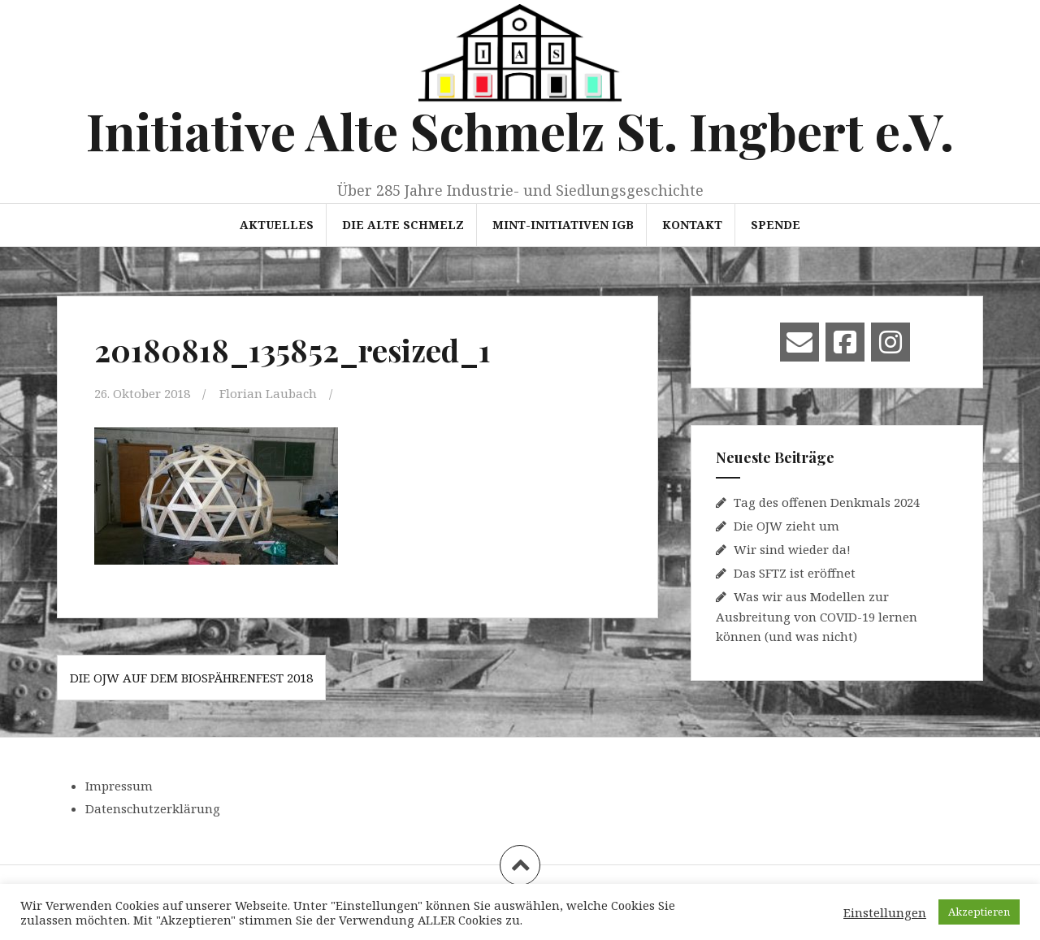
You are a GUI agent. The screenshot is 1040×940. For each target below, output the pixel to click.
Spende (775, 224)
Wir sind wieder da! (792, 549)
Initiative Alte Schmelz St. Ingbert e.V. (520, 130)
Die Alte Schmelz (403, 224)
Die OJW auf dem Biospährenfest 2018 (191, 677)
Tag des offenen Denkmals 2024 (827, 502)
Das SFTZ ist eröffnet (795, 573)
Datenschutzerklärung (152, 808)
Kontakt (692, 224)
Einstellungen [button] (884, 912)
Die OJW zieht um (786, 526)
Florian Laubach (268, 393)
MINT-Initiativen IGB (563, 224)
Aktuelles (277, 224)
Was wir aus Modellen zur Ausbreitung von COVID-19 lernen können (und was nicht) (816, 616)
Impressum (119, 786)
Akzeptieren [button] (979, 911)
